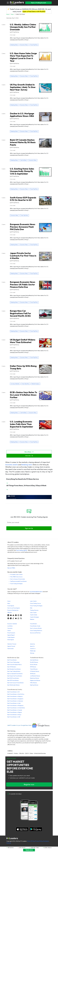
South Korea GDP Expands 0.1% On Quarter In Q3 (23, 198)
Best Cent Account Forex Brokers (15, 682)
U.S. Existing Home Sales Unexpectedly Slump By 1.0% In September (22, 171)
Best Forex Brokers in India (14, 703)
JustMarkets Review (35, 676)
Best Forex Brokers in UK (13, 692)
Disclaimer (46, 841)
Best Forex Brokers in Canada (14, 710)
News (8, 603)
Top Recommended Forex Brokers (18, 581)
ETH (20, 847)
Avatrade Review (34, 660)
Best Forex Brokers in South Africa (15, 694)
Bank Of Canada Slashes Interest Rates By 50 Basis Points (23, 142)
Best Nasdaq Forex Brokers (14, 669)
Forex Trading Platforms (36, 630)
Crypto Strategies (34, 617)
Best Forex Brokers (12, 660)
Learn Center (33, 601)
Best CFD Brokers (11, 666)
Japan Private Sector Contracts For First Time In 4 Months (23, 256)
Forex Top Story (34, 44)
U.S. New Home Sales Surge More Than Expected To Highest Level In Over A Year (23, 57)
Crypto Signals (11, 637)
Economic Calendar (12, 623)
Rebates (32, 619)
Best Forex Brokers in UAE (13, 717)
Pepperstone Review (35, 680)
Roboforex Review (34, 678)
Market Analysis (35, 383)
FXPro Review (33, 682)
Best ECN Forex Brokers (13, 678)
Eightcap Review (34, 685)
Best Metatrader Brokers (13, 685)
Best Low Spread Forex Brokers (15, 673)
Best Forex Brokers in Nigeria (14, 712)
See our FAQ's (11, 568)
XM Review (32, 673)
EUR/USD (33, 847)
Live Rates (10, 626)
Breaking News (14, 44)
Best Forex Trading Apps (13, 662)
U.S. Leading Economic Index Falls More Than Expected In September (21, 424)
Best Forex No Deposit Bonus (14, 664)
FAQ (31, 608)
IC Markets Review (34, 671)
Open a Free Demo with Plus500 (33, 11)
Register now (29, 784)
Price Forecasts (11, 632)
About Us (32, 646)
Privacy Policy (39, 841)
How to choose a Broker (36, 628)
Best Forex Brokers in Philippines (15, 705)
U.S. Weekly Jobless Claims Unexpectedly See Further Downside (23, 27)
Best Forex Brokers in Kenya (14, 714)
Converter (9, 628)
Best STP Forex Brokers (13, 680)
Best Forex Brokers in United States (16, 707)
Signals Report (11, 635)
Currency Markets (15, 383)
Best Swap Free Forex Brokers (14, 676)
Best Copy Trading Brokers (13, 671)
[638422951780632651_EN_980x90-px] (29, 497)
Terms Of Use (31, 841)
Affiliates (9, 612)
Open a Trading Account (38, 2)
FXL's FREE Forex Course (16, 576)
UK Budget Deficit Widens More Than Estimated (22, 341)
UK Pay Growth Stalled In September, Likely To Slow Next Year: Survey (22, 87)
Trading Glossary (34, 610)
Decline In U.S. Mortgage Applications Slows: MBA (22, 114)
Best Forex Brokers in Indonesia (15, 701)
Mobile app (32, 650)
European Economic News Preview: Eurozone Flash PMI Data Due (22, 227)
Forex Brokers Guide (35, 626)
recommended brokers (36, 591)
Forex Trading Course (35, 603)
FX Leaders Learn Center (16, 574)
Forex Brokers (33, 623)
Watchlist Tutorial (11, 644)
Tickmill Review (34, 669)
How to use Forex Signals (13, 608)
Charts (9, 630)
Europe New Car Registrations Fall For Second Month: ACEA (20, 313)
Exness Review (33, 664)
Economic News (24, 44)
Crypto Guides (33, 614)
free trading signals (21, 550)
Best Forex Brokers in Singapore (15, 698)
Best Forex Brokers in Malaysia (14, 696)
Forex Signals (10, 605)
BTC (9, 847)
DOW (45, 847)
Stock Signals (10, 639)
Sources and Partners (35, 632)
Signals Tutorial (11, 646)
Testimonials (10, 648)
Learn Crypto (33, 612)
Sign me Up (29, 528)
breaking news (26, 465)
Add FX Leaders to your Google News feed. (28, 725)
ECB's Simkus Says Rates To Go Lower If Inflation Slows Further (23, 395)
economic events (11, 465)
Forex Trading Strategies (16, 583)
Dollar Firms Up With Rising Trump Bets (23, 367)
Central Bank (23, 160)
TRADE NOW (29, 850)
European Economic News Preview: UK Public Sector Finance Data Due (22, 284)
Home (8, 601)
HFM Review (33, 666)
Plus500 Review (34, 662)
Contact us (32, 648)
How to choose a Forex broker (17, 579)
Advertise (32, 644)
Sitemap (32, 653)
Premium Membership (12, 610)
